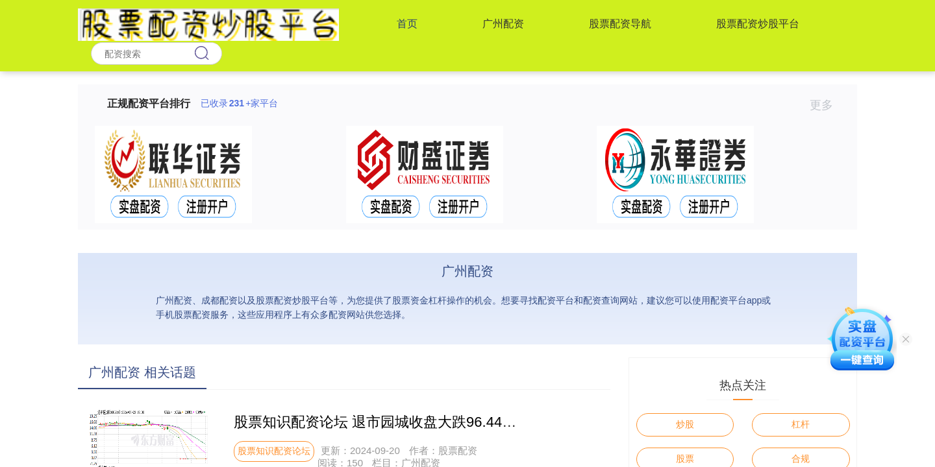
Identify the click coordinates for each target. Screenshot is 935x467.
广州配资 (503, 23)
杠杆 (801, 424)
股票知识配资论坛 (274, 451)
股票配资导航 (620, 23)
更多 (827, 105)
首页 (407, 23)
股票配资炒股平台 (757, 23)
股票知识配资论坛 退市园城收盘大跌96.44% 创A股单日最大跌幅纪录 (452, 422)
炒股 (685, 424)
